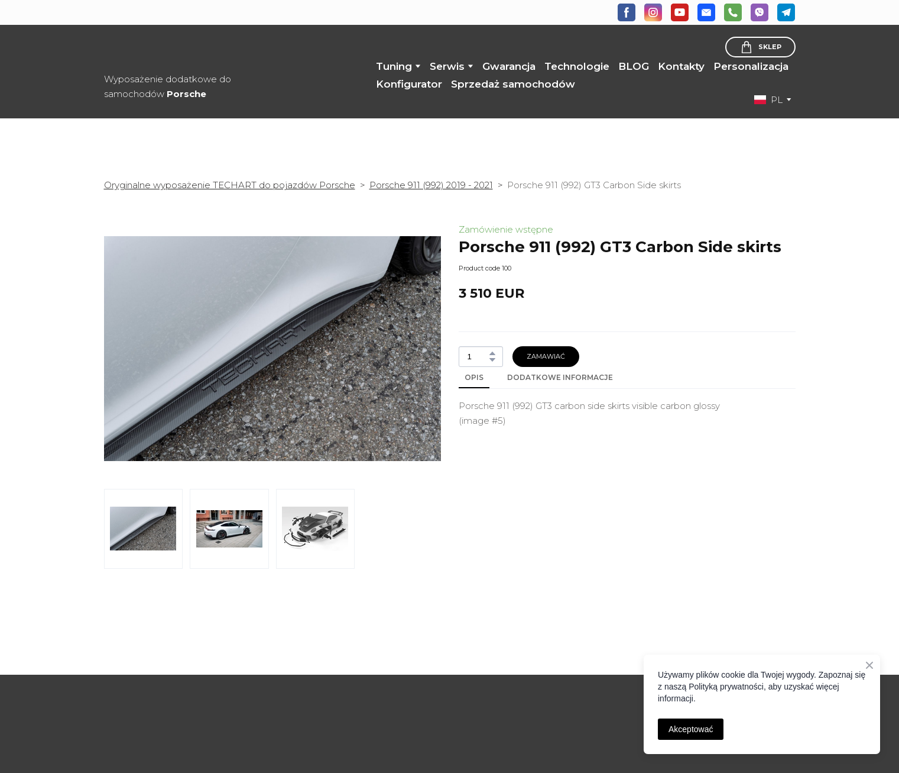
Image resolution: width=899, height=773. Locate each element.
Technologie (576, 66)
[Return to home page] (194, 49)
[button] (626, 12)
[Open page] (184, 690)
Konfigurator (409, 84)
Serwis (447, 66)
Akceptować (690, 729)
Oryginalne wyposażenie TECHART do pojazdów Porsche (229, 185)
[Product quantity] (477, 357)
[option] (768, 100)
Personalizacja (750, 66)
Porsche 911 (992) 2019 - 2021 (431, 185)
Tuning (394, 66)
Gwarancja (508, 66)
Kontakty (681, 66)
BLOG (633, 66)
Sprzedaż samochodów (513, 84)
